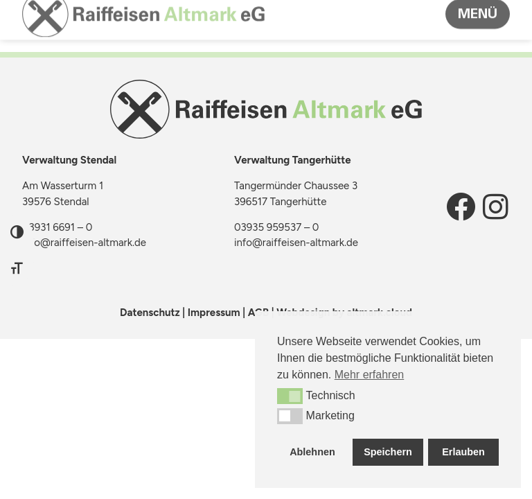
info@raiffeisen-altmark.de (84, 242)
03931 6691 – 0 (57, 227)
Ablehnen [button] (312, 451)
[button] (290, 395)
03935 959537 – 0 (276, 227)
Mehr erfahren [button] (370, 374)
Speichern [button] (388, 451)
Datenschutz (150, 312)
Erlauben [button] (463, 451)
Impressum (214, 312)
